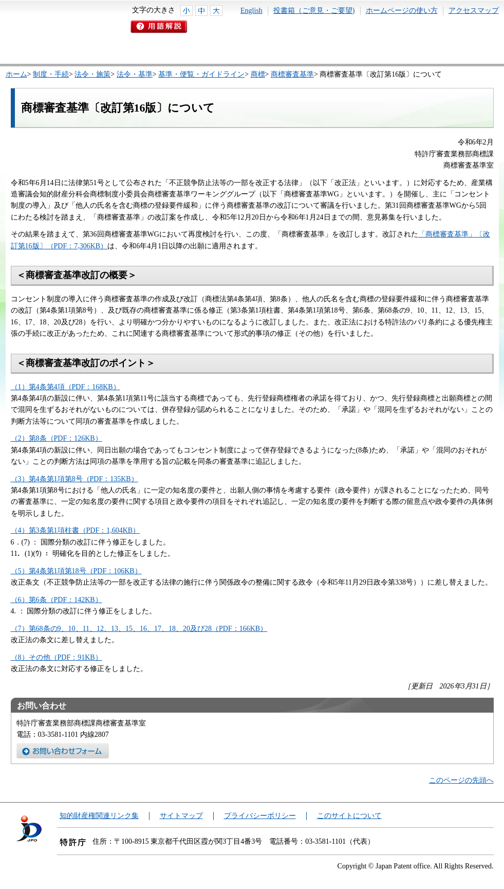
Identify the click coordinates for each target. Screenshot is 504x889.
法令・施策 (92, 74)
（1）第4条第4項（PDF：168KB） (65, 387)
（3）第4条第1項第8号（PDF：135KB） (74, 479)
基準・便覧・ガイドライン (201, 74)
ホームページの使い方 (402, 10)
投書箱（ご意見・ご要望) (314, 10)
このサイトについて (349, 816)
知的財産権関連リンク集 (99, 816)
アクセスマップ (474, 10)
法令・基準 (135, 74)
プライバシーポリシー (260, 816)
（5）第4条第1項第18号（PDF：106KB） (76, 571)
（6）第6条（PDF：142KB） (56, 600)
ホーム (16, 74)
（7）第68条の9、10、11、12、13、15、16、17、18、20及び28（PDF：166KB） (139, 628)
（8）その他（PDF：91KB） (56, 657)
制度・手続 (51, 74)
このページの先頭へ (461, 780)
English (251, 10)
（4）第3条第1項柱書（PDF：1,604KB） (75, 530)
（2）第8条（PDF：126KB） (56, 438)
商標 (258, 74)
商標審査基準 (292, 74)
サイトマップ (181, 816)
